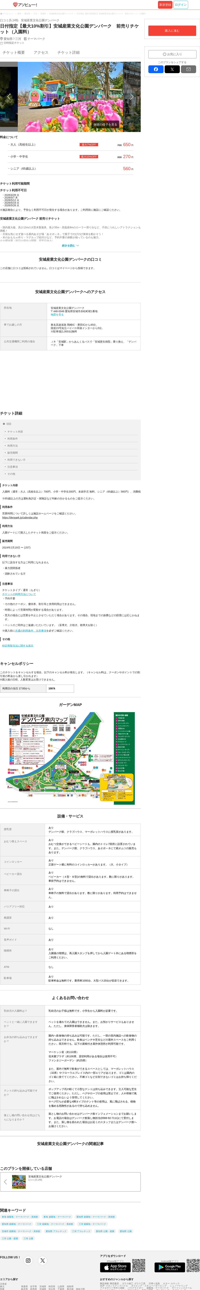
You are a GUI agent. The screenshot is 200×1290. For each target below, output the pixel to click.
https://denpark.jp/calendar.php (20, 517)
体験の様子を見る (105, 124)
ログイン (181, 4)
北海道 (3, 1284)
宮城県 (42, 1286)
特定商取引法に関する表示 (17, 645)
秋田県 (52, 1286)
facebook (156, 69)
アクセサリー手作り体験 (112, 1288)
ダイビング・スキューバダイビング (149, 1285)
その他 (11, 474)
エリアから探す (9, 1279)
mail (188, 69)
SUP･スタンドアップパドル (114, 1285)
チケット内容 (15, 431)
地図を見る (57, 314)
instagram (28, 1260)
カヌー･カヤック (171, 1283)
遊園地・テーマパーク (157, 1288)
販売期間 (12, 452)
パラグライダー (135, 1288)
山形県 (61, 1286)
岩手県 (33, 1286)
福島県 (70, 1286)
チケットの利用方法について (19, 594)
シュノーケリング (179, 1285)
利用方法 (12, 445)
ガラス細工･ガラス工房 (133, 1283)
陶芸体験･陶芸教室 (109, 1283)
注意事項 (12, 466)
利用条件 (12, 438)
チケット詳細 (68, 52)
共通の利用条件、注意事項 (30, 630)
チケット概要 (14, 52)
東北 (2, 1286)
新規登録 (165, 4)
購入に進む (172, 30)
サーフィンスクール (182, 1288)
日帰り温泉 (154, 1283)
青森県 (24, 1286)
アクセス (41, 52)
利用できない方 (16, 459)
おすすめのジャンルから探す (117, 1279)
